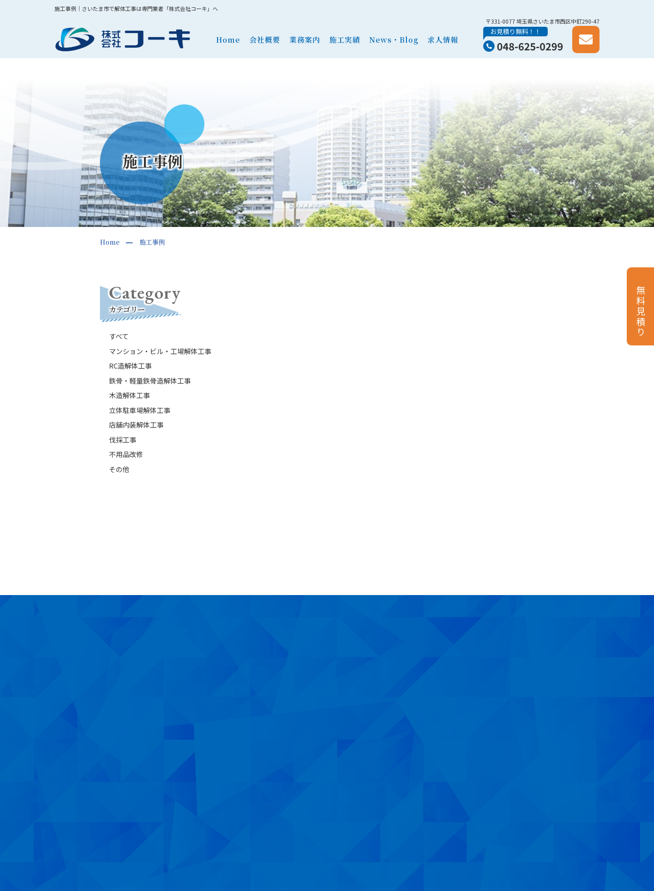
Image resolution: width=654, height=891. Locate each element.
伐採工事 (122, 439)
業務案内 (304, 39)
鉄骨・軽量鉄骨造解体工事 (150, 380)
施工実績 (344, 39)
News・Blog (393, 39)
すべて (119, 336)
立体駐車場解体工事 (139, 410)
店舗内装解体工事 (136, 424)
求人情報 (442, 39)
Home (228, 39)
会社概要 (264, 39)
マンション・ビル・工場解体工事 (160, 351)
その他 (119, 469)
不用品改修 (126, 454)
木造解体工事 (129, 395)
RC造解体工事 (130, 365)
